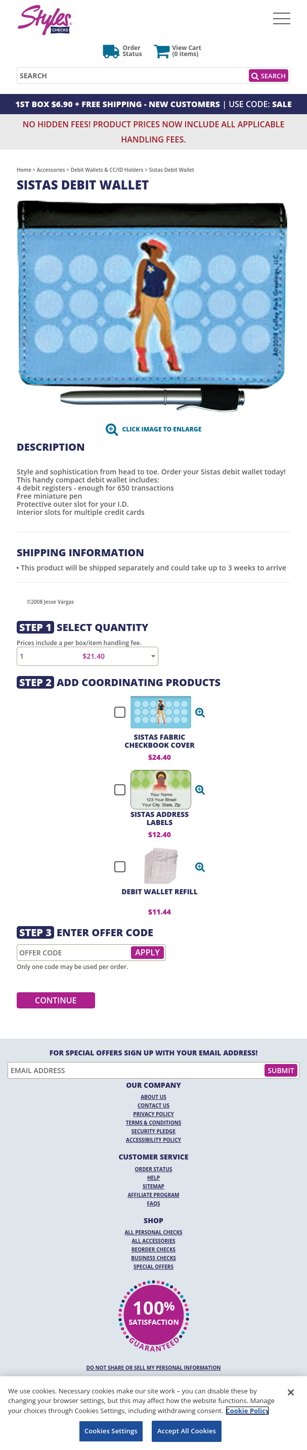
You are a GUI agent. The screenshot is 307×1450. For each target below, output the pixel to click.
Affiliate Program (153, 1195)
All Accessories (153, 1241)
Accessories (51, 169)
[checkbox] (155, 712)
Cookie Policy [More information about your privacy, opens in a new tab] (247, 1410)
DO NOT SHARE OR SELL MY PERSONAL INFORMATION (153, 1367)
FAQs (153, 1203)
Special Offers (153, 1267)
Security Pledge (153, 1131)
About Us (153, 1097)
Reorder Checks (153, 1249)
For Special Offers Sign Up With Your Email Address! (154, 1053)
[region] (153, 1413)
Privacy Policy (153, 1114)
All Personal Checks (153, 1232)
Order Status (153, 1169)
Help (153, 1178)
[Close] (291, 1392)
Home (24, 169)
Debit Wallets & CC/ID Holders (107, 169)
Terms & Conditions (154, 1123)
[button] (200, 712)
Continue (56, 1000)
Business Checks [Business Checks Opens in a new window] (153, 1258)
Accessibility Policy (153, 1140)
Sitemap (153, 1186)
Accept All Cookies (186, 1430)
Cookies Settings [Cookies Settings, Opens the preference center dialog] (111, 1430)
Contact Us (153, 1105)
